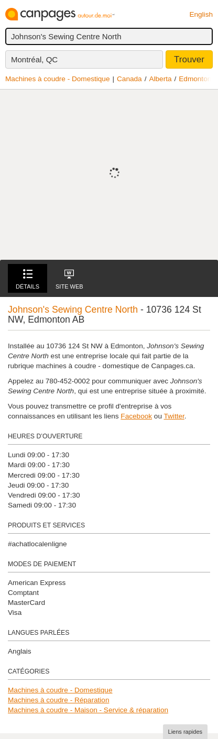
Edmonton (195, 79)
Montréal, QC (34, 59)
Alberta (160, 79)
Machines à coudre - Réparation (58, 700)
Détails (27, 279)
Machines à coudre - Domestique (57, 79)
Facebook (136, 416)
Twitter (174, 416)
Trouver (189, 59)
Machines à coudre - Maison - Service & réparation (88, 710)
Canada (129, 79)
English (201, 14)
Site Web (69, 279)
